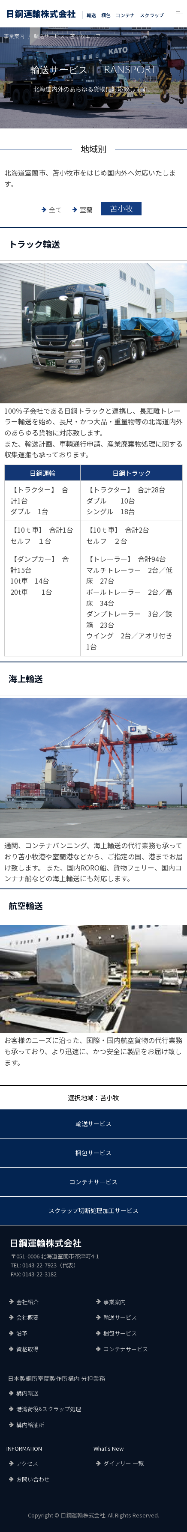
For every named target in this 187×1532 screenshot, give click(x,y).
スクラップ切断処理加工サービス (93, 1210)
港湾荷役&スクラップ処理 (48, 1409)
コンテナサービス (93, 1181)
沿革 (21, 1333)
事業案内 (114, 1302)
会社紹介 (27, 1302)
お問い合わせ (33, 1479)
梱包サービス (93, 1152)
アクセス (27, 1463)
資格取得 (27, 1349)
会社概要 (27, 1317)
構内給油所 (30, 1425)
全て (55, 209)
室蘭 (86, 209)
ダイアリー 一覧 (123, 1463)
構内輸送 (27, 1393)
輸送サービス (93, 1123)
